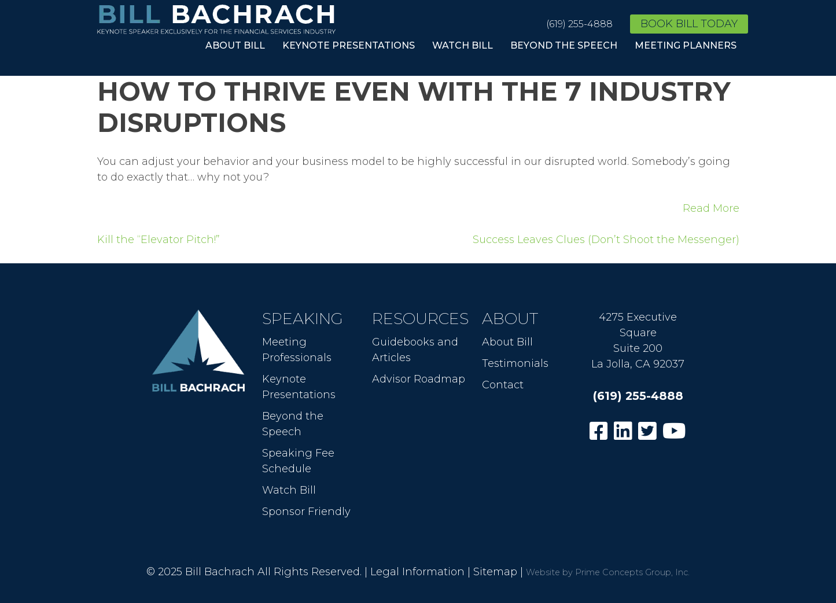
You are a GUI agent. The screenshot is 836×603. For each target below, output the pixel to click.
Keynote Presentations (348, 45)
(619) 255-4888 (579, 24)
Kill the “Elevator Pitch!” (158, 239)
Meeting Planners (685, 45)
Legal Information (417, 571)
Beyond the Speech (563, 45)
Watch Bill (462, 45)
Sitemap (495, 571)
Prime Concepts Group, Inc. (632, 572)
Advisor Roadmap (418, 379)
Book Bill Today (689, 23)
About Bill (235, 45)
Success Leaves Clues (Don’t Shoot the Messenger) (606, 239)
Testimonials (515, 363)
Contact (503, 384)
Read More (711, 208)
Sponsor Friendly (306, 511)
